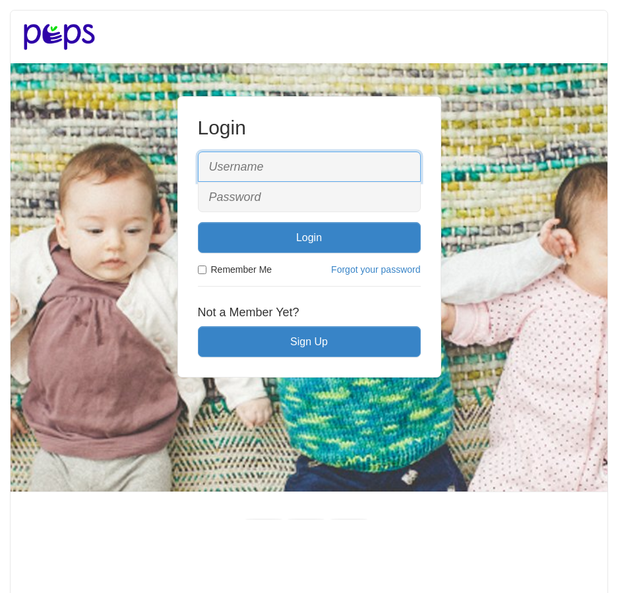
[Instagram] (348, 519)
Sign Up (309, 341)
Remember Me (235, 269)
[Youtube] (306, 519)
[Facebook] (263, 519)
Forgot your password (375, 269)
